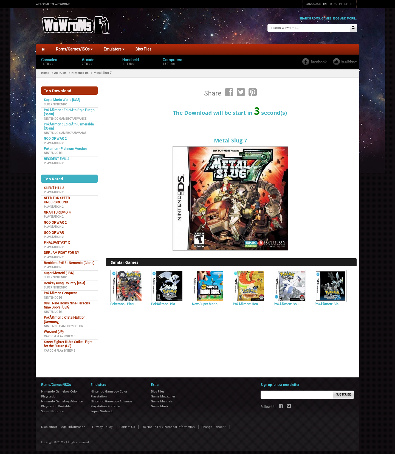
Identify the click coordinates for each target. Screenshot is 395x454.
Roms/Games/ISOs (74, 47)
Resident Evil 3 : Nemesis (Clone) (69, 261)
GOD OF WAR (54, 230)
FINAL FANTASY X (57, 240)
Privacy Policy (102, 425)
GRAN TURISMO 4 (57, 210)
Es (335, 4)
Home (45, 70)
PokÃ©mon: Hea (245, 302)
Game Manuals (162, 399)
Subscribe (343, 392)
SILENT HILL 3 (54, 186)
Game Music (160, 404)
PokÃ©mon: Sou (286, 302)
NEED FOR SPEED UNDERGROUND (57, 198)
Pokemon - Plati (122, 302)
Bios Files (143, 47)
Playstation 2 (54, 140)
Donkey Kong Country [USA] (64, 281)
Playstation (52, 265)
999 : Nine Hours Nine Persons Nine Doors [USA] (67, 303)
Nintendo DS (80, 70)
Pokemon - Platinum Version (65, 146)
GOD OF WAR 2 (55, 136)
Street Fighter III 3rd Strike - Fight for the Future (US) (68, 342)
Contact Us (127, 425)
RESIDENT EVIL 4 (56, 157)
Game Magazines (163, 394)
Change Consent (213, 425)
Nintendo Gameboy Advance (65, 116)
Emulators (114, 47)
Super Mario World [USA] (62, 98)
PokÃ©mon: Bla (163, 302)
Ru (352, 4)
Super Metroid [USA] (59, 271)
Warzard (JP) (54, 330)
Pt (340, 4)
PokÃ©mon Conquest (60, 291)
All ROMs (60, 70)
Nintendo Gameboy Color (63, 324)
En (325, 4)
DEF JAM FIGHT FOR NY (61, 251)
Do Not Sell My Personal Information (168, 425)
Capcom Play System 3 (59, 333)
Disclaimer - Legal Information (63, 425)
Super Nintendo (55, 101)
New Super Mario (204, 302)
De (346, 4)
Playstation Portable (55, 404)
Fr (330, 4)
